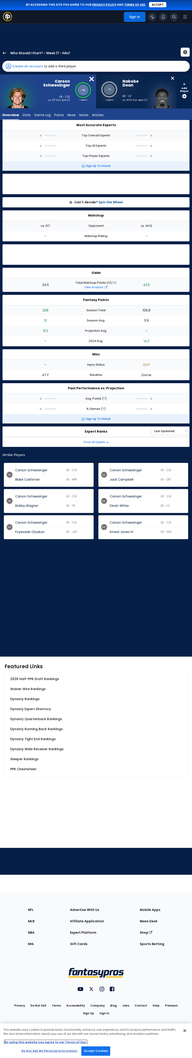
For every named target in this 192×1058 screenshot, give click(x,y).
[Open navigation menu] (185, 17)
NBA (31, 932)
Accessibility (75, 1005)
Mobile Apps (150, 910)
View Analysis (96, 287)
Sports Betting (152, 944)
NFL (31, 910)
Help (156, 1005)
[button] (96, 66)
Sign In (104, 1013)
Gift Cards (78, 944)
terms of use (134, 5)
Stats (26, 115)
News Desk (148, 921)
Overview (10, 115)
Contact (141, 1005)
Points (59, 115)
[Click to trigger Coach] (152, 17)
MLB (31, 921)
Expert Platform (83, 932)
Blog (113, 1005)
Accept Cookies (96, 1051)
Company (97, 1005)
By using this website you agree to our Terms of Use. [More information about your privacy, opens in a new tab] (46, 1042)
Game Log (42, 115)
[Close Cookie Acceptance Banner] (185, 1031)
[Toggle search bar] (174, 17)
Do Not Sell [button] (38, 1005)
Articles (98, 115)
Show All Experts (96, 442)
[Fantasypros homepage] (7, 20)
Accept (158, 5)
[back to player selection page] (3, 53)
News (71, 115)
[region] (96, 1040)
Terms (56, 1005)
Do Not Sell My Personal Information (49, 1051)
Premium (171, 1005)
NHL (31, 944)
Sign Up (88, 1013)
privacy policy (104, 5)
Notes (83, 115)
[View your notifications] (163, 17)
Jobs (125, 1005)
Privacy (19, 1005)
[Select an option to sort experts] (169, 431)
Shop (146, 932)
